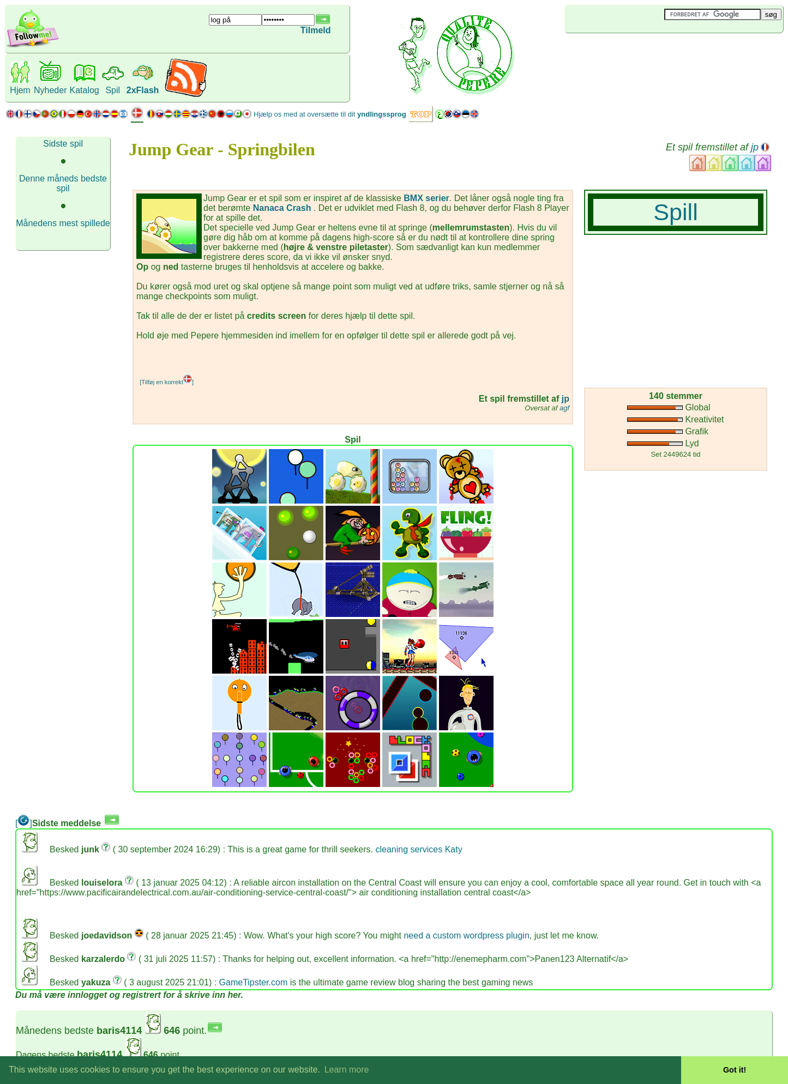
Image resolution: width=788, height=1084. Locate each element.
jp (755, 147)
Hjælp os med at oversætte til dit (330, 114)
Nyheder (50, 90)
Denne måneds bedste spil (63, 183)
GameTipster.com (253, 982)
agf (564, 408)
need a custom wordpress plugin (466, 935)
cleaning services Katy (418, 849)
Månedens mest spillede (63, 223)
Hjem (20, 90)
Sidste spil (63, 143)
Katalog (84, 90)
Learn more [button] (346, 1069)
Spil (112, 90)
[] (23, 823)
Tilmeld (315, 30)
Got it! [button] (734, 1069)
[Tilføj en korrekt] (167, 382)
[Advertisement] (629, 51)
